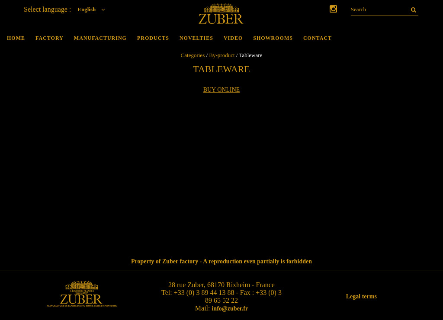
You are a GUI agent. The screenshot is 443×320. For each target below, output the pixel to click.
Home (16, 38)
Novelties (196, 38)
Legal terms (361, 296)
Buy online (221, 89)
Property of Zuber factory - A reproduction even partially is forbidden (221, 261)
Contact (317, 38)
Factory (49, 38)
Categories (193, 55)
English (93, 9)
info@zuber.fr (230, 308)
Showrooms (273, 38)
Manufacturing (100, 38)
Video (233, 38)
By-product (221, 55)
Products (153, 38)
